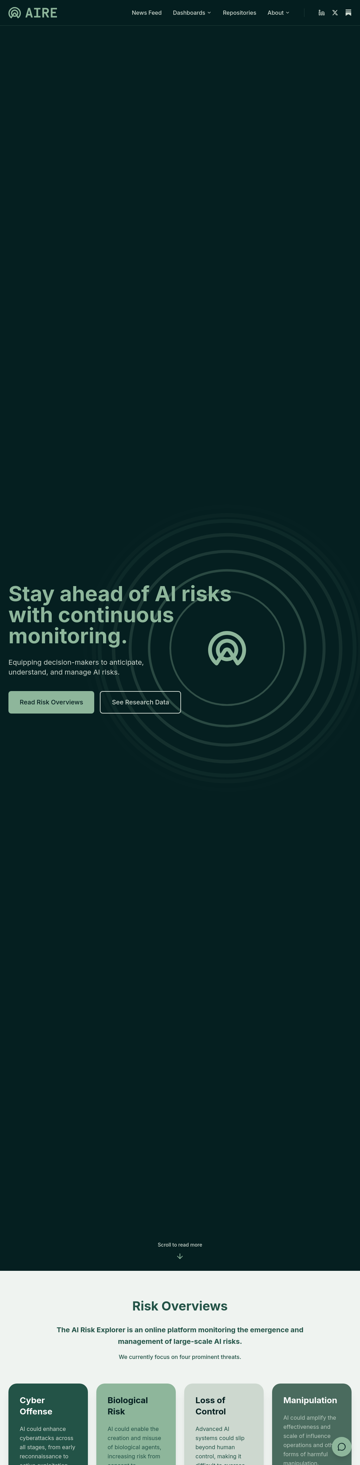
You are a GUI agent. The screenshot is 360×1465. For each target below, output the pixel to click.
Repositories (239, 12)
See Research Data (140, 702)
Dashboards (192, 12)
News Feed (147, 12)
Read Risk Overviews (51, 702)
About (279, 12)
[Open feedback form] (342, 1447)
